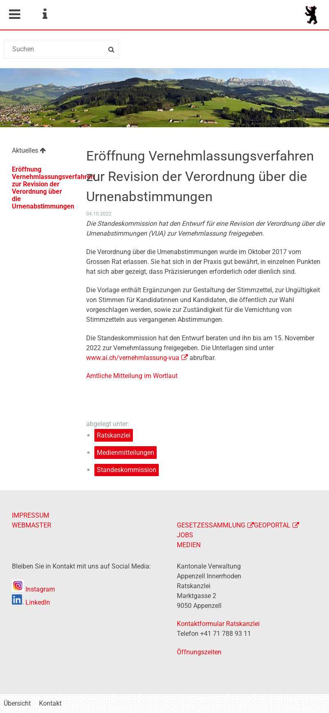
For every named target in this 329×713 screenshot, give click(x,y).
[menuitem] (41, 152)
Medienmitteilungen (125, 452)
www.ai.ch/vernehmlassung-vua (132, 358)
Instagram (33, 589)
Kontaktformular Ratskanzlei (218, 624)
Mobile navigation (14, 14)
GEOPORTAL (272, 525)
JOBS (185, 535)
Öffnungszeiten (199, 652)
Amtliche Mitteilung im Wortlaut (132, 376)
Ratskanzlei (113, 435)
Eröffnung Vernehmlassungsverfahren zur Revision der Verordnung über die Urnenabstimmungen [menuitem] (45, 187)
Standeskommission (126, 470)
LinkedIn (31, 602)
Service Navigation (44, 14)
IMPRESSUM (30, 515)
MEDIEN (189, 545)
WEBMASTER (31, 525)
